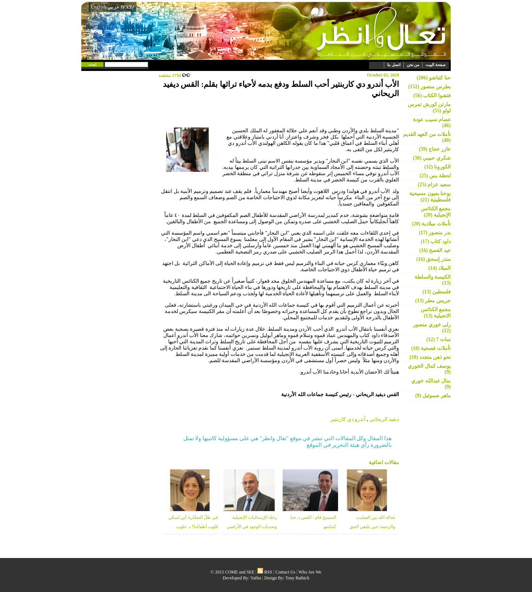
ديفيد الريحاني (384, 419)
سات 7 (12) (438, 339)
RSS (265, 572)
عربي (113, 7)
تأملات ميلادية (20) (431, 224)
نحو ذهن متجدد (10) (430, 357)
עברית (127, 7)
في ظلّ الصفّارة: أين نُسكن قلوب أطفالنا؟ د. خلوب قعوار (193, 526)
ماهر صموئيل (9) (433, 395)
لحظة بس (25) (435, 175)
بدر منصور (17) (435, 232)
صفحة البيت (436, 64)
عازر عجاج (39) (435, 149)
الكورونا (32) (437, 167)
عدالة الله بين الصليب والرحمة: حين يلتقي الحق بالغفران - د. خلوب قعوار (372, 526)
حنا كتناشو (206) (434, 78)
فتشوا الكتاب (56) (432, 95)
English (98, 7)
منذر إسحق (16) (433, 259)
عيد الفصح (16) (435, 250)
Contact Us (286, 572)
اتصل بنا (393, 64)
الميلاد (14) (439, 268)
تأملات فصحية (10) (431, 348)
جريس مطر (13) (433, 300)
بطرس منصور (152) (429, 86)
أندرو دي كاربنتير (347, 419)
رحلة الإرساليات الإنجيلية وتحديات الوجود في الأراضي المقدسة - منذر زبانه (252, 526)
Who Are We (310, 572)
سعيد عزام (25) (434, 184)
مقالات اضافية (384, 462)
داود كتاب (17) (436, 241)
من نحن (413, 64)
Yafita (255, 578)
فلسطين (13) (436, 292)
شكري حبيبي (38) (432, 158)
